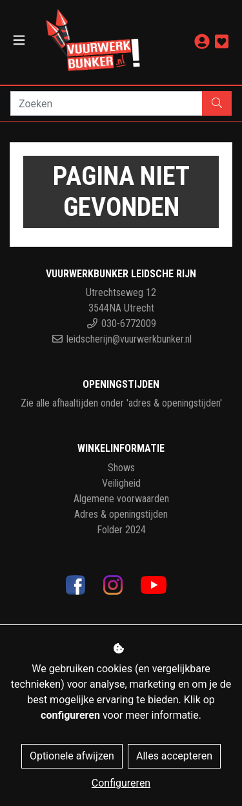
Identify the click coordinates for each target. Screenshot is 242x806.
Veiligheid (121, 483)
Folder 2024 (121, 530)
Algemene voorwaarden (121, 499)
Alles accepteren (174, 756)
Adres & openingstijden (121, 514)
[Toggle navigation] (19, 40)
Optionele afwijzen (72, 756)
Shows (121, 467)
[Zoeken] (106, 103)
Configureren (121, 783)
